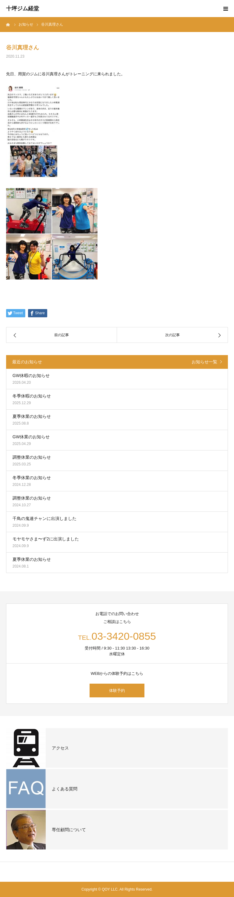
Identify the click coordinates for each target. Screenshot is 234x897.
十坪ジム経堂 (22, 8)
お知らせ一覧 (204, 361)
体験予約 (117, 690)
